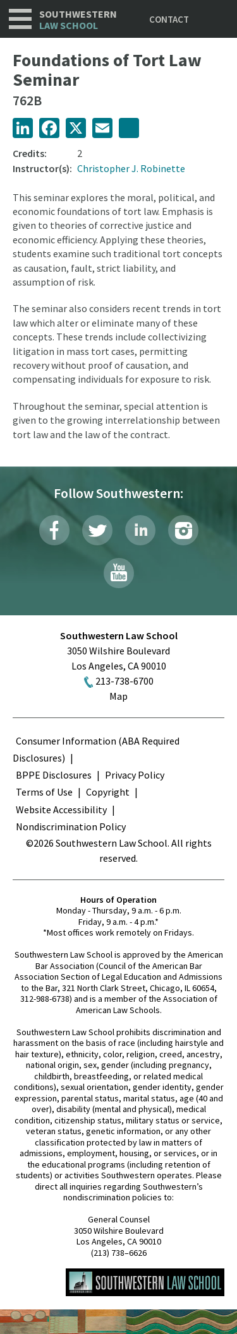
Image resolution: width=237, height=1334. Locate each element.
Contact (169, 19)
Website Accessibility (61, 809)
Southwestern (78, 20)
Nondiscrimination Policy (71, 826)
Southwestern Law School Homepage (145, 1282)
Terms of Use (44, 792)
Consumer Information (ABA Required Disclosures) (96, 749)
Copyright (108, 792)
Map (118, 696)
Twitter (97, 530)
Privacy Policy (134, 774)
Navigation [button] (20, 19)
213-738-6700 (124, 681)
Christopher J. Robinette (131, 168)
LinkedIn (140, 530)
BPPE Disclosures (54, 774)
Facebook (54, 530)
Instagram (183, 530)
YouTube (119, 573)
